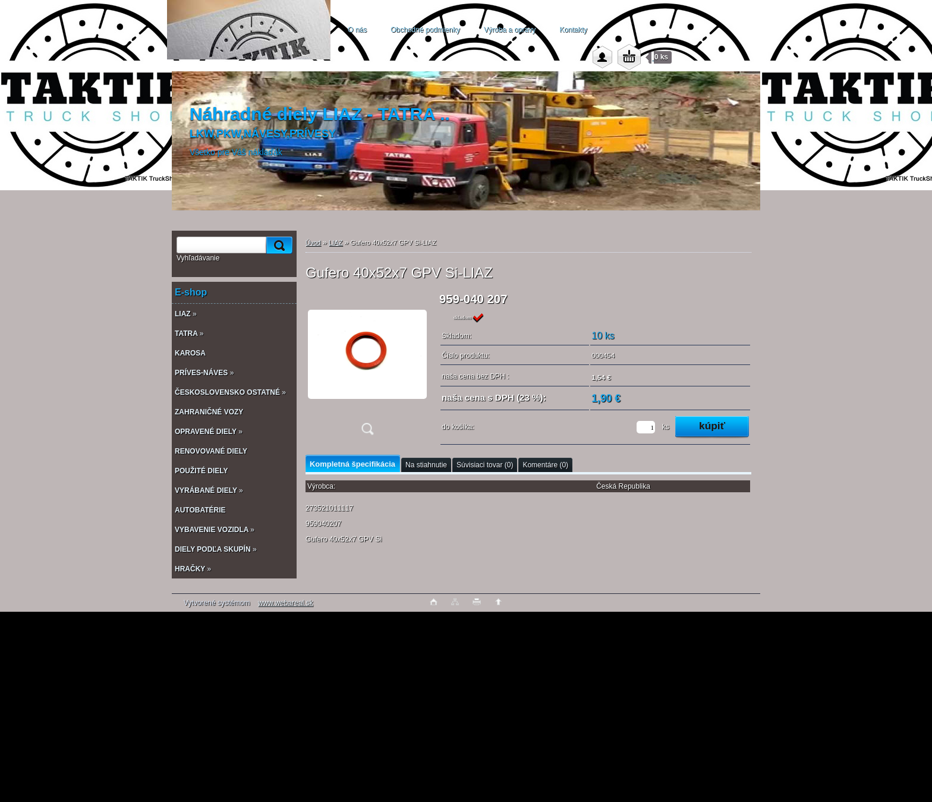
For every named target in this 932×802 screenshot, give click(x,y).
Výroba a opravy (510, 30)
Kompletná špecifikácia (352, 464)
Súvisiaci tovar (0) (484, 465)
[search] (277, 245)
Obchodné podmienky (425, 30)
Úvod (313, 242)
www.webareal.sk (285, 603)
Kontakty (573, 30)
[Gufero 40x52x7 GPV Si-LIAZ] (367, 368)
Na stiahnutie (426, 465)
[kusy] (646, 427)
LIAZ (335, 242)
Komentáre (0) (545, 465)
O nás (357, 30)
